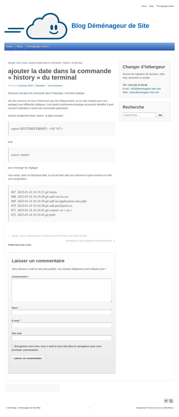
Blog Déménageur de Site (76, 25)
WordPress (168, 412)
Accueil (11, 63)
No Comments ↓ (55, 85)
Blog (151, 6)
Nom (14, 312)
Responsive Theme (144, 412)
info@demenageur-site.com (146, 88)
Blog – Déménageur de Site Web (26, 412)
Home (143, 6)
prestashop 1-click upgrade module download (89, 240)
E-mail (15, 324)
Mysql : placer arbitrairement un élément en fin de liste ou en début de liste (49, 235)
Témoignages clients (165, 6)
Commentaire (20, 276)
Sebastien (40, 85)
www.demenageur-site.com (144, 92)
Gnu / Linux (22, 63)
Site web (17, 337)
